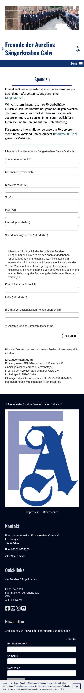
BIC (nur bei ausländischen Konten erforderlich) (33, 309)
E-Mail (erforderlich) (16, 184)
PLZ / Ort (10, 209)
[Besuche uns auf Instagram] (18, 608)
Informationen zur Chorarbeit (22, 592)
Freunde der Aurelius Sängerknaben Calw (30, 48)
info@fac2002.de (65, 134)
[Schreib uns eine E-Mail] (23, 608)
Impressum (34, 512)
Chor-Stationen (14, 589)
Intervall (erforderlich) (17, 222)
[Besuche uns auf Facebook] (7, 608)
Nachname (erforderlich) (19, 172)
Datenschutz (50, 512)
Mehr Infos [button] (59, 689)
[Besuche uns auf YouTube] (13, 608)
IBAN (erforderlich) (16, 297)
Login (77, 48)
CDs (7, 596)
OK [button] (76, 686)
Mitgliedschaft (14, 98)
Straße (9, 197)
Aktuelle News (13, 600)
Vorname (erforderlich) (18, 159)
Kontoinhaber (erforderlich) (21, 284)
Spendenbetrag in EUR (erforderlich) (26, 235)
